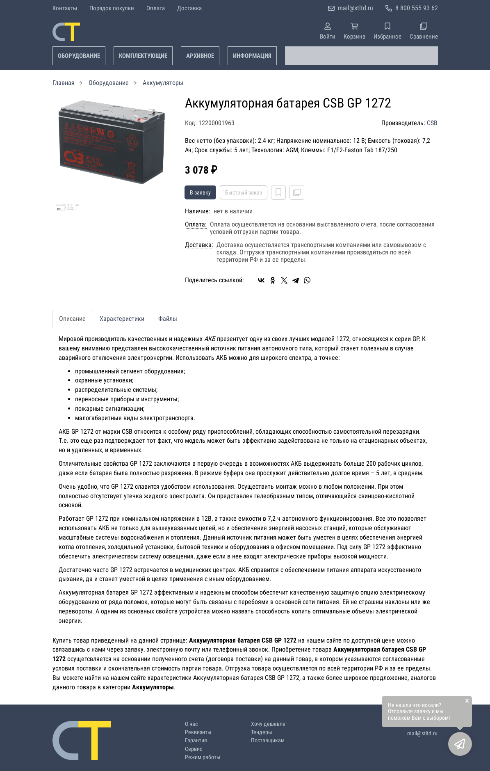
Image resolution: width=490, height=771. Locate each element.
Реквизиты (198, 732)
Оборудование (79, 55)
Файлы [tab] (167, 319)
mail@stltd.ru (355, 8)
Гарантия (196, 740)
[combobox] (361, 55)
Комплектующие (143, 55)
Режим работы (203, 757)
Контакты (64, 8)
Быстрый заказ (243, 192)
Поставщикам (268, 740)
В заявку (200, 192)
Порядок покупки (111, 8)
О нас (191, 724)
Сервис (193, 749)
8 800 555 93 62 (416, 8)
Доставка (189, 8)
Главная (63, 83)
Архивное (200, 55)
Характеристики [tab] (122, 319)
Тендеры (261, 732)
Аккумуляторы (163, 83)
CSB (432, 123)
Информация (252, 55)
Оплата (155, 8)
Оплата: (196, 224)
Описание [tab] (72, 319)
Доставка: (199, 245)
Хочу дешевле (268, 724)
